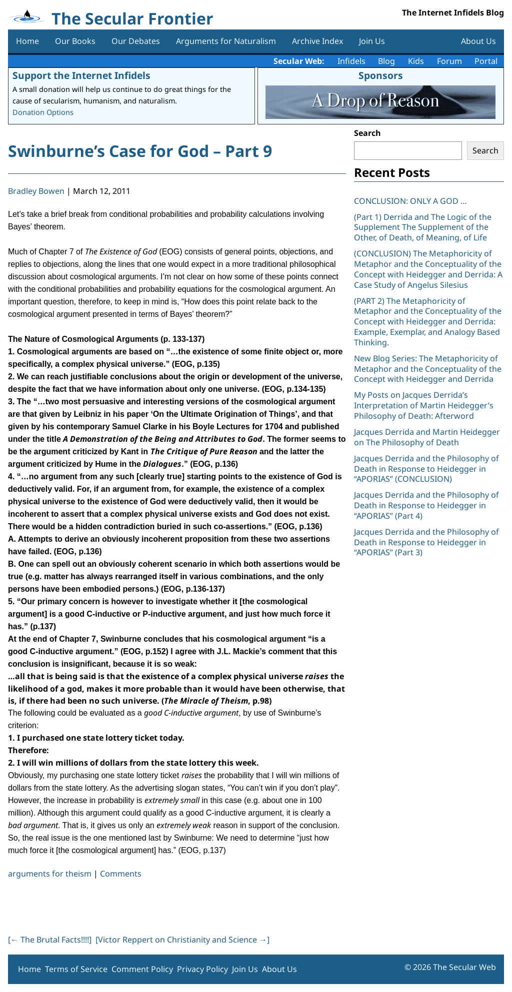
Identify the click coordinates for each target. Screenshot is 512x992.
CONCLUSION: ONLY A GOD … (410, 200)
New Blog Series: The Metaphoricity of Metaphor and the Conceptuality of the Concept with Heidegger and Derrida (428, 369)
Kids (416, 60)
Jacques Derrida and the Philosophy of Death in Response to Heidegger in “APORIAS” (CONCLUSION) (426, 469)
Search (367, 132)
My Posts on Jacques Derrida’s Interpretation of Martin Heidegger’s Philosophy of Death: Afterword (424, 405)
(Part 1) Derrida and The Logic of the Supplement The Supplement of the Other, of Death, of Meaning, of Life (423, 227)
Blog (386, 60)
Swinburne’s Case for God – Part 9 (140, 150)
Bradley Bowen (36, 190)
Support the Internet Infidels (81, 75)
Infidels (352, 60)
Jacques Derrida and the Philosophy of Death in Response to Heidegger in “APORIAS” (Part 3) (426, 542)
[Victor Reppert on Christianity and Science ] (183, 939)
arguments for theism (50, 873)
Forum (449, 60)
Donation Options (43, 112)
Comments (121, 873)
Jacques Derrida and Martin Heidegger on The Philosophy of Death (427, 437)
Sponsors (380, 75)
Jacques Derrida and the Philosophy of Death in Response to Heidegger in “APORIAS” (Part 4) (426, 505)
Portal (486, 60)
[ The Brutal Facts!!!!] (50, 939)
